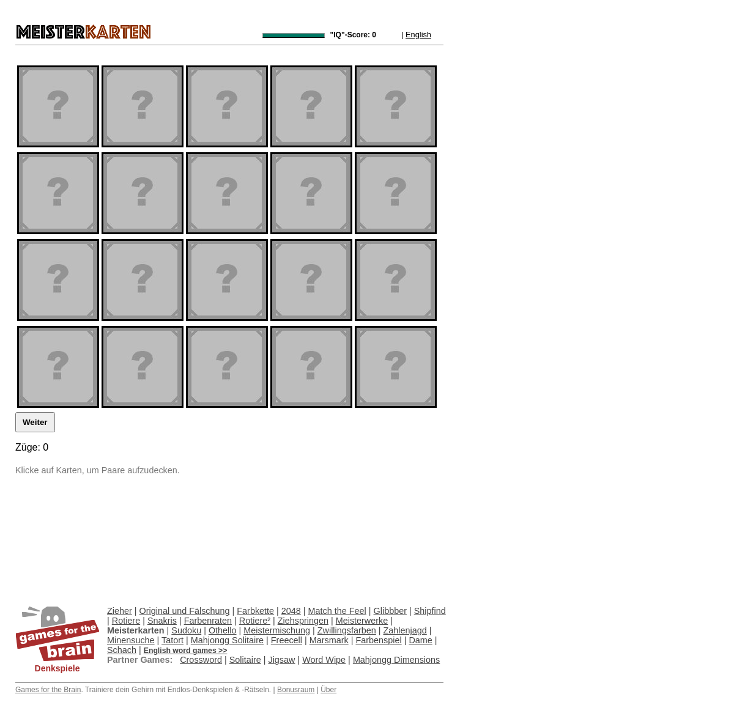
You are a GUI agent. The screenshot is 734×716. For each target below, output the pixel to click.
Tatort (172, 640)
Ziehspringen (303, 621)
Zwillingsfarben (346, 630)
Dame (420, 640)
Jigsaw (281, 660)
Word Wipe (324, 660)
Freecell (286, 640)
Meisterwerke (362, 621)
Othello (223, 630)
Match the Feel (337, 611)
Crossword (201, 660)
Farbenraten (208, 621)
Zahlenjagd (405, 630)
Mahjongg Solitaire (227, 640)
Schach (121, 650)
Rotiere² (254, 621)
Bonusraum (295, 689)
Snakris (162, 621)
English (418, 34)
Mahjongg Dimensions (396, 660)
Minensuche (131, 640)
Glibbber (390, 611)
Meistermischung (276, 630)
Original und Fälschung (184, 611)
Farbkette (255, 611)
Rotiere (126, 621)
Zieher (119, 611)
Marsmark (329, 640)
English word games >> (186, 650)
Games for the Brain (48, 689)
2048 (291, 611)
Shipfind (430, 611)
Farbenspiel (378, 640)
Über (328, 689)
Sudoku (186, 630)
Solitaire (245, 660)
